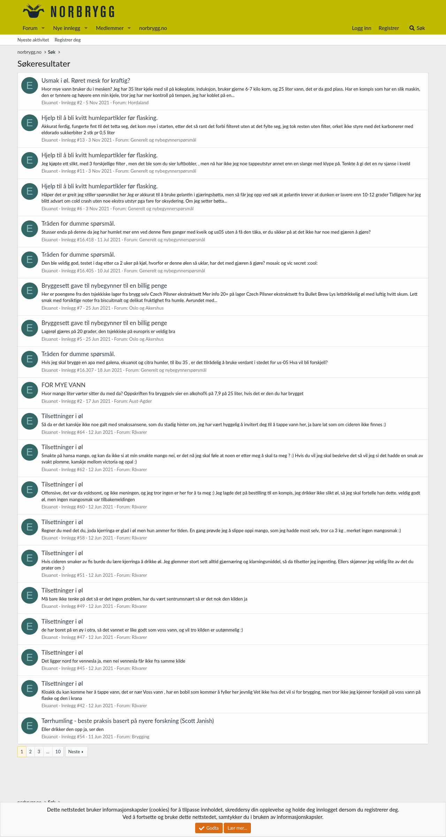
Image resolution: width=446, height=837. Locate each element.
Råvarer (139, 432)
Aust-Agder (140, 401)
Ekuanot (49, 102)
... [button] (47, 751)
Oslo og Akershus (146, 308)
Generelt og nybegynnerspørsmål (164, 140)
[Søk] (417, 28)
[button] (43, 28)
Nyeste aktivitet (33, 40)
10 (58, 751)
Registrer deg (68, 40)
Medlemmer (110, 28)
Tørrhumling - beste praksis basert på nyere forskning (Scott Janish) (127, 720)
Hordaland (138, 102)
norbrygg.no (153, 28)
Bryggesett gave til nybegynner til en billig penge (104, 285)
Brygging (140, 736)
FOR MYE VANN (63, 385)
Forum (30, 28)
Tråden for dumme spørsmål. (78, 223)
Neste (74, 751)
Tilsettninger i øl (62, 416)
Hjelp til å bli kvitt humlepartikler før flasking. (99, 117)
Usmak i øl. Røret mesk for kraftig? (85, 80)
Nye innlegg (66, 28)
